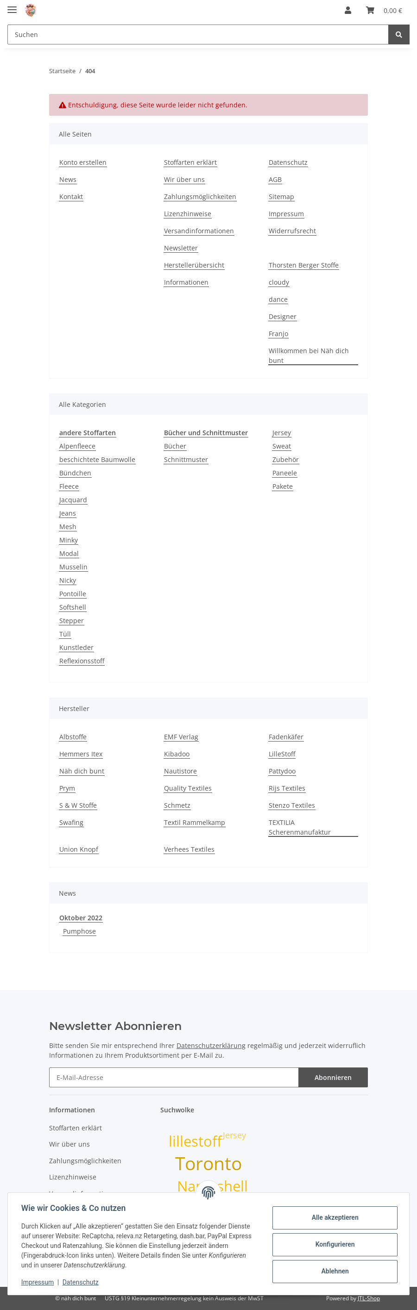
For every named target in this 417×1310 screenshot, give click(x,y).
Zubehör (285, 459)
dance (278, 299)
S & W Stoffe (78, 805)
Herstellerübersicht (194, 265)
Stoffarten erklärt (190, 162)
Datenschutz (288, 162)
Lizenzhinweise (187, 213)
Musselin (73, 566)
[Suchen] (198, 34)
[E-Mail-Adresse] (174, 1077)
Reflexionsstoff (81, 660)
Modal (69, 553)
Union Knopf (78, 849)
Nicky (67, 580)
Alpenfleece (77, 446)
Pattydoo (282, 771)
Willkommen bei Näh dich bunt (309, 355)
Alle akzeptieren (333, 1217)
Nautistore (180, 771)
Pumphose (79, 931)
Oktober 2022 (80, 917)
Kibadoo (177, 753)
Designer (283, 316)
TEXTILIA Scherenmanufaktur (300, 827)
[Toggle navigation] (12, 6)
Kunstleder (76, 647)
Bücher (175, 446)
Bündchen (75, 472)
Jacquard (73, 499)
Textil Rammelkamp (194, 822)
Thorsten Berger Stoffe (304, 265)
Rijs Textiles (287, 788)
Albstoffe (73, 736)
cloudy (279, 282)
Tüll (65, 634)
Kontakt (71, 196)
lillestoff (195, 1141)
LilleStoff (282, 753)
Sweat (281, 446)
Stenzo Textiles (292, 805)
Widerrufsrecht (292, 230)
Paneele (284, 472)
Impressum (286, 213)
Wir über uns (184, 179)
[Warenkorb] (384, 10)
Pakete (282, 486)
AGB (275, 179)
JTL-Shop (369, 1298)
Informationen (186, 282)
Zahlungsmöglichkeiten (200, 196)
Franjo (278, 333)
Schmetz (177, 805)
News (67, 179)
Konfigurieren (333, 1244)
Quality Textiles (188, 788)
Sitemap (281, 196)
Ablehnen (333, 1271)
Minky (68, 540)
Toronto (208, 1163)
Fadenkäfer (286, 736)
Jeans (67, 513)
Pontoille (72, 593)
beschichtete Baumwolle (97, 459)
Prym (67, 788)
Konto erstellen (83, 162)
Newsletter (181, 247)
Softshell (72, 607)
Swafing (71, 822)
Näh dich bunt (81, 771)
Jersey (281, 432)
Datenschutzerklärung (211, 1045)
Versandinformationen (199, 230)
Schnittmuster (186, 459)
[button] (348, 10)
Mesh (67, 526)
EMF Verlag (181, 736)
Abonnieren (333, 1077)
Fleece (69, 486)
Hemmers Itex (80, 753)
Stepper (71, 620)
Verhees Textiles (189, 849)
